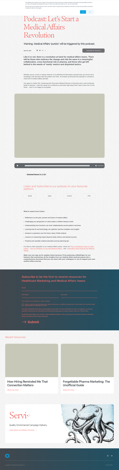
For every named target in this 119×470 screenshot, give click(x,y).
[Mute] (96, 166)
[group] (59, 165)
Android (69, 196)
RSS (89, 196)
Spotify (30, 196)
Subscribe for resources (93, 50)
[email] (42, 51)
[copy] (45, 51)
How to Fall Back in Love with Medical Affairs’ (46, 248)
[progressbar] (57, 165)
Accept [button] (83, 12)
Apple (49, 196)
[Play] (17, 165)
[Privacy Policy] (109, 465)
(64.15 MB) (36, 174)
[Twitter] (40, 51)
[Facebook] (37, 51)
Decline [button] (90, 12)
